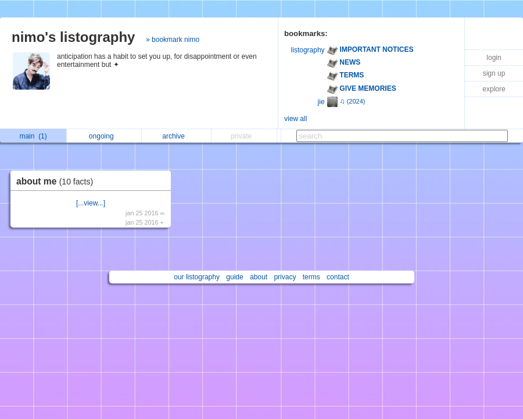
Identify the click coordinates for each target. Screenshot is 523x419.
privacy (285, 277)
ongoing (104, 136)
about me (57, 181)
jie (321, 102)
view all (295, 119)
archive (176, 136)
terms (311, 277)
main (32, 136)
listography (308, 50)
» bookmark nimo (172, 39)
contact (338, 277)
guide (234, 277)
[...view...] (90, 203)
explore (493, 89)
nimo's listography (73, 37)
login (493, 58)
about (258, 277)
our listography (197, 277)
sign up (494, 73)
